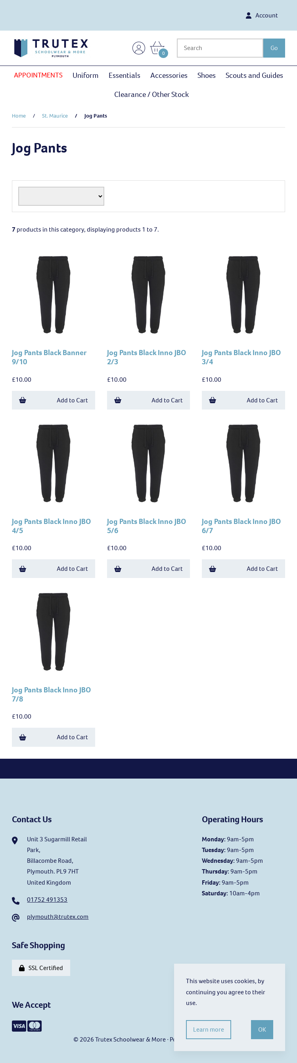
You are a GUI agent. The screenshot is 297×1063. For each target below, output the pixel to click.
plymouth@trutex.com (57, 916)
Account (262, 15)
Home (19, 116)
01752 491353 (47, 899)
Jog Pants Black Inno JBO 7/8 (51, 694)
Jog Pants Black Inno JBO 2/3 (146, 357)
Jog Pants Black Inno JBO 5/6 (146, 525)
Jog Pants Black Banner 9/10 (49, 357)
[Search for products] (220, 48)
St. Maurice (55, 116)
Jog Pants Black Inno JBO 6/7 (241, 525)
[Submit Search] (274, 48)
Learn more (208, 1029)
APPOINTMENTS (38, 75)
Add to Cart (53, 400)
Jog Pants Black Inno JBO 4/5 (51, 525)
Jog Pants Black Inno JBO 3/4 (241, 357)
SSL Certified (41, 968)
